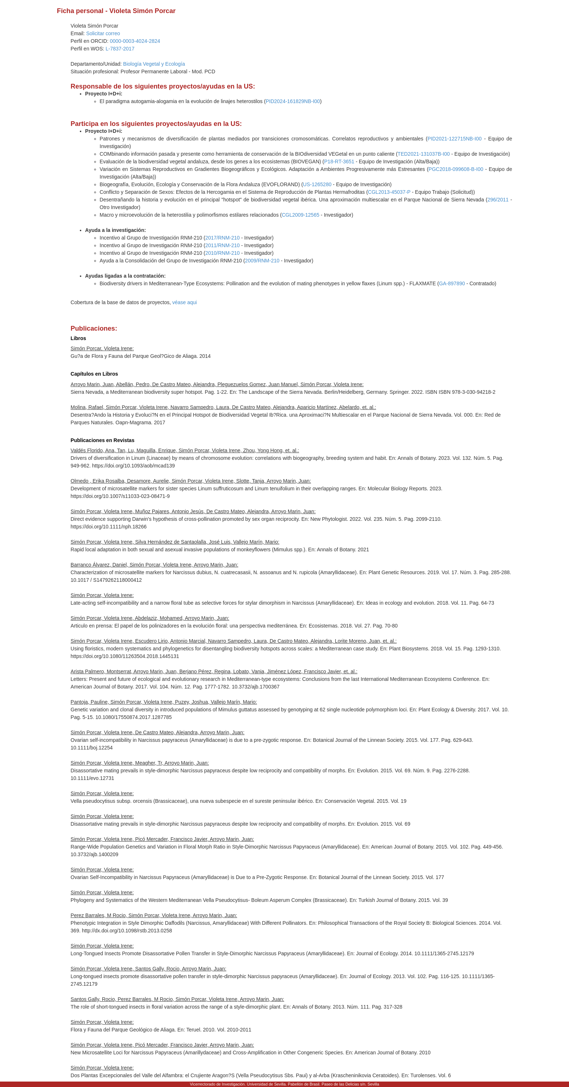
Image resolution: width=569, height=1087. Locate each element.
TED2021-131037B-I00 (424, 154)
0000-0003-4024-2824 (135, 41)
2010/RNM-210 (222, 253)
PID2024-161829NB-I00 (293, 101)
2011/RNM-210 (222, 245)
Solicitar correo (103, 33)
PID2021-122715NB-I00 (454, 139)
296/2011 (497, 200)
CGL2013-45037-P (389, 192)
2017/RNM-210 (222, 238)
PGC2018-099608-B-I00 (456, 169)
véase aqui (184, 302)
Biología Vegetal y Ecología (154, 64)
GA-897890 (452, 283)
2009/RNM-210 (262, 260)
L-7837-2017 (120, 49)
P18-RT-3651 (339, 161)
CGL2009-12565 (300, 215)
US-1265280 (317, 184)
